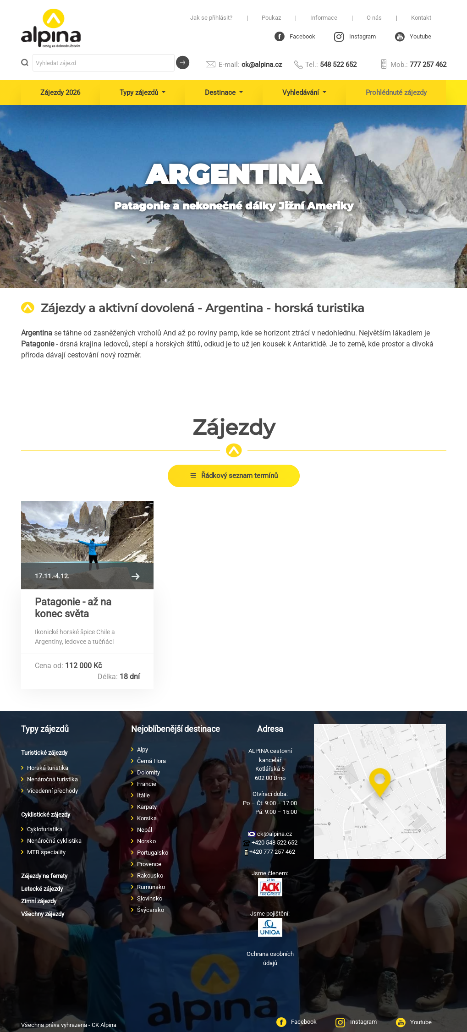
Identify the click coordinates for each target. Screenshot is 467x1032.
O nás (374, 17)
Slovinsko (149, 898)
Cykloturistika (44, 829)
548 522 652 (325, 64)
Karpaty (147, 806)
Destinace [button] (221, 92)
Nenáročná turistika (52, 779)
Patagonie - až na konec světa (73, 608)
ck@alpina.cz (243, 64)
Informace (323, 17)
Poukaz (271, 17)
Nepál (144, 829)
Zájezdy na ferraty (44, 876)
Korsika (147, 818)
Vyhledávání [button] (301, 92)
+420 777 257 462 (270, 851)
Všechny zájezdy (42, 914)
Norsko (146, 841)
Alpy (142, 749)
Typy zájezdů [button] (140, 92)
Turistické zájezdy (44, 752)
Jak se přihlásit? (211, 17)
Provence (149, 864)
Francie (146, 783)
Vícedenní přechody (52, 790)
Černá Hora (151, 761)
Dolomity (148, 772)
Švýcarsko (150, 909)
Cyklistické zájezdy (45, 814)
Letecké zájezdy (42, 888)
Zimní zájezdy (38, 901)
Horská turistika (47, 767)
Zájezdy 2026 (60, 92)
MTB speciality (46, 852)
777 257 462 (412, 64)
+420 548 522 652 (269, 842)
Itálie (143, 795)
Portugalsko (152, 852)
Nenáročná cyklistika (54, 840)
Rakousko (150, 875)
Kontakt (421, 17)
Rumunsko (151, 887)
